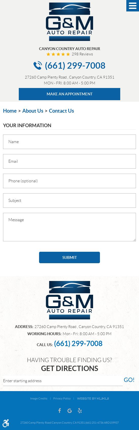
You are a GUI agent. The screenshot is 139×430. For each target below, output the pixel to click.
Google (69, 411)
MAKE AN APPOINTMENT (70, 94)
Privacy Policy (62, 398)
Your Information (27, 125)
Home (10, 111)
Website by (93, 398)
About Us (32, 111)
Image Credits (38, 398)
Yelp (80, 411)
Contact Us (61, 111)
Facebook (59, 411)
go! (129, 380)
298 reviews (82, 54)
